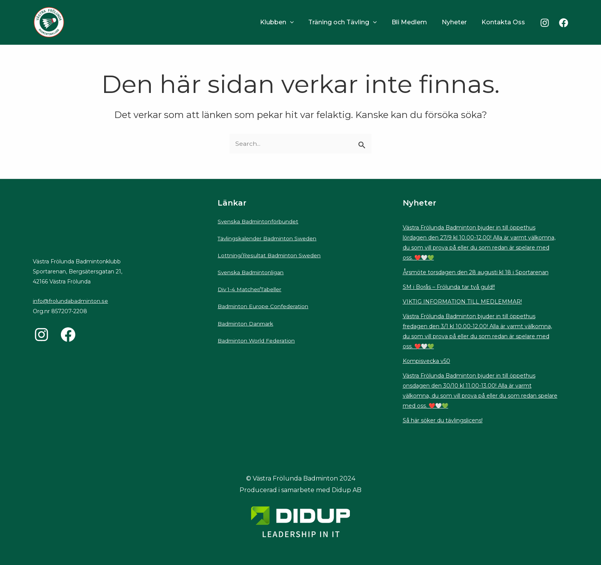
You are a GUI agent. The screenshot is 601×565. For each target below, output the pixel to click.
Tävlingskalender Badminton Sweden (268, 237)
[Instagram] (544, 22)
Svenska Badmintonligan (251, 271)
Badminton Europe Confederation (263, 305)
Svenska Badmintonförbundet (258, 221)
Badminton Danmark (246, 322)
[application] (300, 22)
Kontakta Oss (504, 22)
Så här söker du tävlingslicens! (443, 420)
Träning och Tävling (350, 22)
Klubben (287, 22)
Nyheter (457, 22)
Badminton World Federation (257, 338)
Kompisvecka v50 (426, 361)
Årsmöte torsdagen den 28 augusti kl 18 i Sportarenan (476, 272)
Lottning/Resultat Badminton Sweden (269, 254)
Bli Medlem (415, 22)
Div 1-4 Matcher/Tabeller (250, 288)
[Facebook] (563, 22)
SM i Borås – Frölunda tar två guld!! (449, 286)
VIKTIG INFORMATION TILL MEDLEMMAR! (462, 301)
